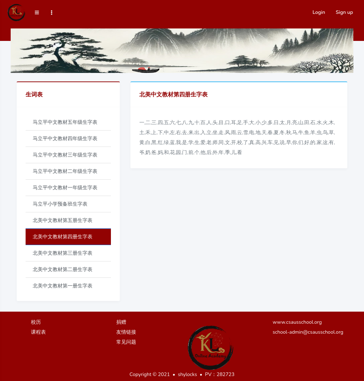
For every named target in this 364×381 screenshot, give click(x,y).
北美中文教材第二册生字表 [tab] (62, 269)
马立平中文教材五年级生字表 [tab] (65, 122)
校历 (36, 322)
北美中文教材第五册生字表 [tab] (62, 220)
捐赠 (121, 322)
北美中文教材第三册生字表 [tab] (62, 253)
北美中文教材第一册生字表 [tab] (62, 285)
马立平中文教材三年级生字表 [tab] (65, 155)
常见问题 (126, 342)
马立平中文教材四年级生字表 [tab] (65, 138)
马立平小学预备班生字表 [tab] (60, 204)
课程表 (38, 332)
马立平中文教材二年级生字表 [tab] (65, 171)
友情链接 (126, 332)
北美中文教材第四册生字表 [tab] (62, 236)
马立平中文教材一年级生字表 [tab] (65, 187)
